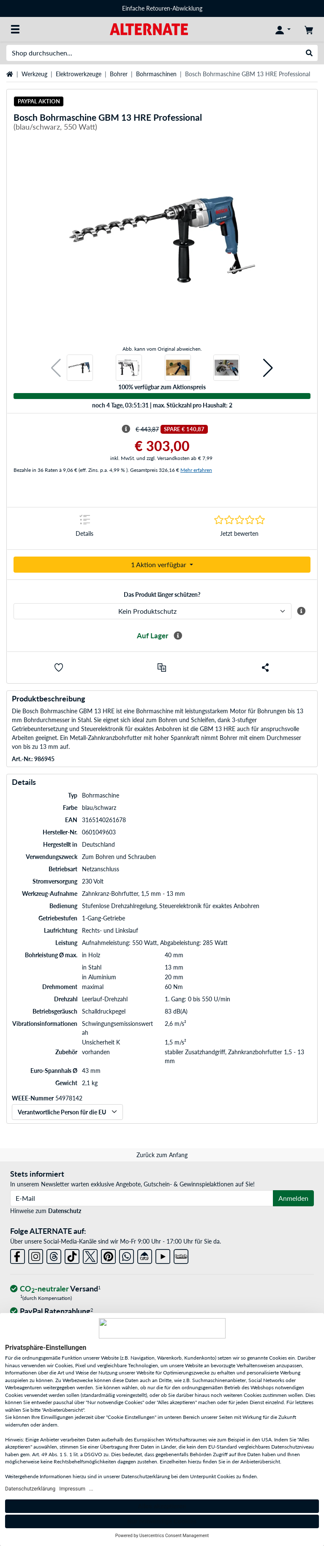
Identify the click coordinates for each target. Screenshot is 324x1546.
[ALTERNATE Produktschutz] (152, 611)
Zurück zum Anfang (162, 1154)
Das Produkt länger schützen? (162, 594)
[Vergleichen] (162, 667)
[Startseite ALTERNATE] (149, 29)
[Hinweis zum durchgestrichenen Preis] (126, 429)
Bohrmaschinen (156, 74)
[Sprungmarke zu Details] (84, 528)
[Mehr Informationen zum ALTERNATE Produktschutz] (300, 611)
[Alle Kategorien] (15, 29)
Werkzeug (34, 74)
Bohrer (119, 74)
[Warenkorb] (309, 29)
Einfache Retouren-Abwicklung (162, 8)
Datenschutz (64, 1210)
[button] (56, 367)
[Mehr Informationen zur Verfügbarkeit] (178, 636)
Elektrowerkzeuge (78, 74)
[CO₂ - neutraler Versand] (55, 1289)
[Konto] (283, 29)
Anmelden (293, 1198)
